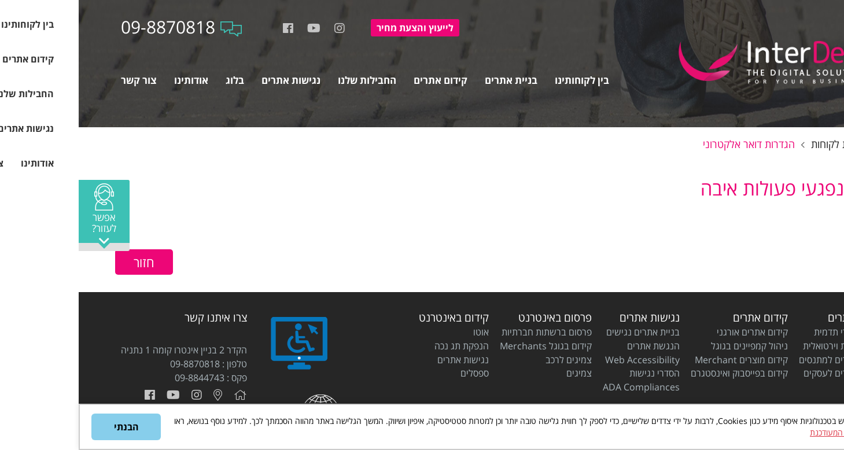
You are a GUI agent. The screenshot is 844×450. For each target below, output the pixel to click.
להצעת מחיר (336, 27)
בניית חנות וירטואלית (763, 346)
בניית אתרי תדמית (768, 332)
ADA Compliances (562, 387)
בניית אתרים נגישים (564, 332)
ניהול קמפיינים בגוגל (670, 346)
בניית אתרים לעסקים (763, 373)
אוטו (402, 332)
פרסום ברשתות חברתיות (468, 332)
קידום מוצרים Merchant (662, 359)
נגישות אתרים (571, 317)
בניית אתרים (775, 317)
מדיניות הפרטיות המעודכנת (775, 432)
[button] (25, 215)
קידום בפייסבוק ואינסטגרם (660, 373)
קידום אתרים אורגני (673, 332)
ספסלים (396, 373)
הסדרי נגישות (576, 373)
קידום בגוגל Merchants (467, 346)
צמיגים (500, 373)
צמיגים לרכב (490, 359)
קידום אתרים (681, 317)
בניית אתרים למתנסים (761, 359)
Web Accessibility (563, 359)
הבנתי (47, 427)
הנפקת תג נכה (383, 346)
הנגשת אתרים (574, 346)
